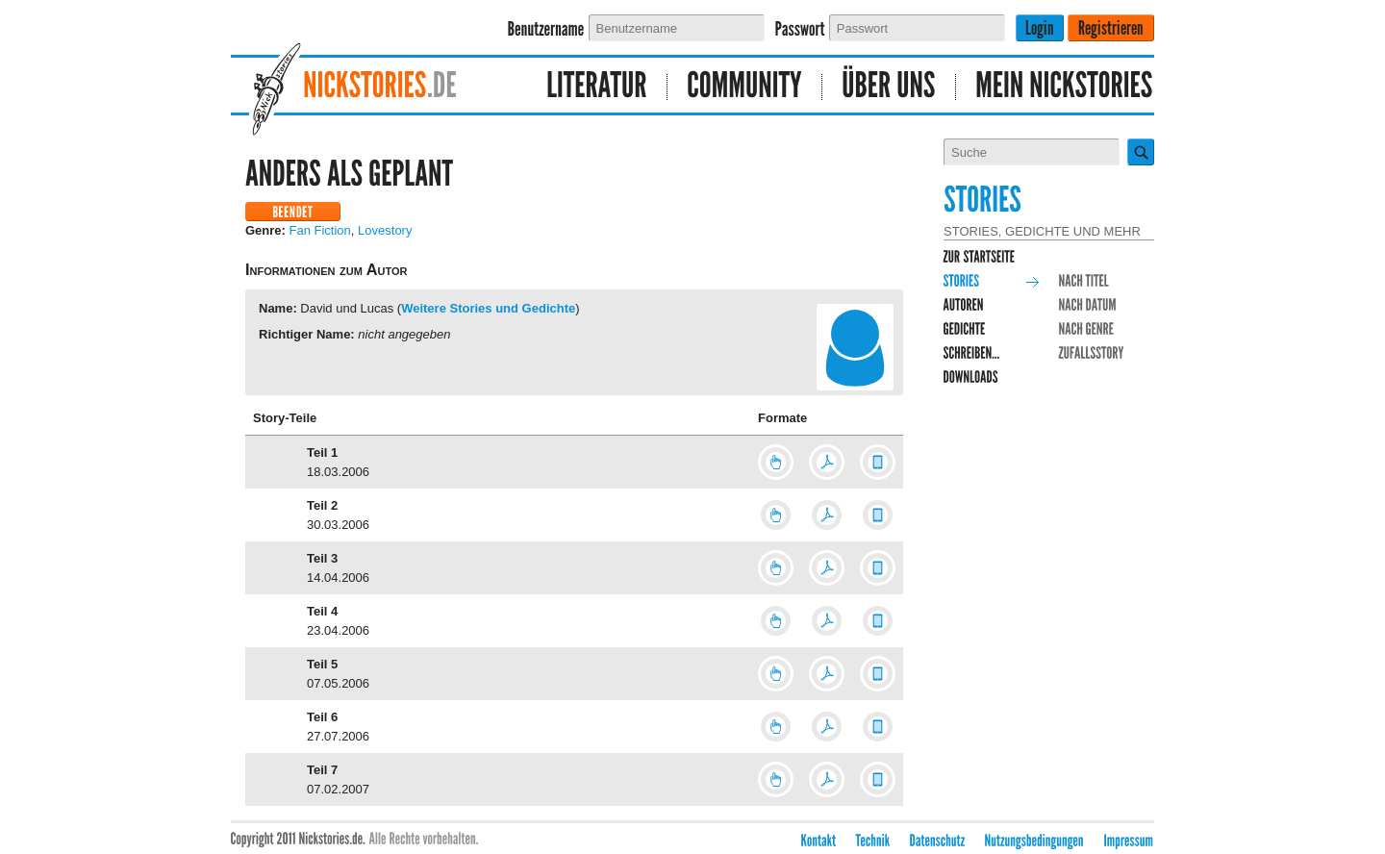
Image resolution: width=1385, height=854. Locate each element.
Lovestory (385, 230)
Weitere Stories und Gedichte (488, 308)
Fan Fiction (320, 230)
